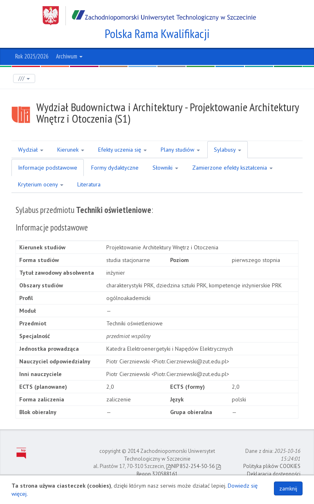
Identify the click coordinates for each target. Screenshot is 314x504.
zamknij (288, 488)
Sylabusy (227, 149)
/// (24, 78)
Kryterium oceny (40, 184)
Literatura (89, 184)
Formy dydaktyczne (115, 167)
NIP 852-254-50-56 (190, 466)
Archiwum (69, 56)
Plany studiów (180, 149)
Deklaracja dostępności (274, 473)
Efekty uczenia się (122, 149)
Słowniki (165, 167)
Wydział (30, 149)
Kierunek (70, 149)
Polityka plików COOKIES (272, 466)
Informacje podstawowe (47, 167)
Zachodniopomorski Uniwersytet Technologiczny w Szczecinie (149, 15)
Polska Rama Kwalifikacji (157, 33)
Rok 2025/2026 (32, 56)
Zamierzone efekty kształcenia (232, 167)
